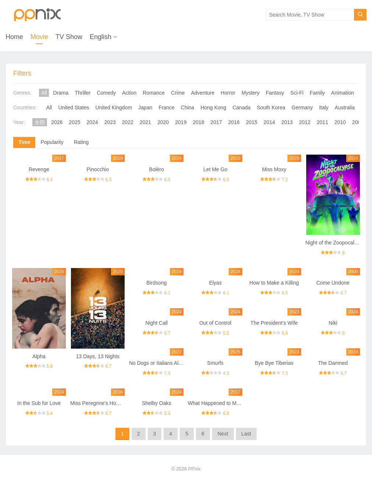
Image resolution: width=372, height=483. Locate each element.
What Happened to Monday (219, 403)
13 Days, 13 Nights (97, 356)
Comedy (106, 93)
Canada (241, 107)
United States (73, 107)
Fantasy (275, 93)
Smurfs (215, 363)
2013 (287, 122)
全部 (40, 122)
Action (129, 93)
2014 (269, 122)
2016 (234, 122)
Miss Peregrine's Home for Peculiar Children (120, 403)
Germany (302, 107)
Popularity (51, 142)
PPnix (194, 469)
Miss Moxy (274, 169)
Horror (228, 93)
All (44, 93)
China (187, 107)
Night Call (156, 323)
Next (223, 434)
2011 (322, 122)
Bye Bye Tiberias (274, 363)
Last (246, 434)
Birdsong (156, 283)
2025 (74, 122)
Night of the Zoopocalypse (335, 243)
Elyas (215, 283)
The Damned (333, 363)
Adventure (203, 93)
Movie (39, 36)
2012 (304, 122)
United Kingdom (113, 107)
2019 (180, 122)
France (166, 107)
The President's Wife (274, 323)
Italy (324, 107)
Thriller (82, 93)
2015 (251, 122)
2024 (92, 122)
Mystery (251, 93)
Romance (154, 93)
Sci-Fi (297, 93)
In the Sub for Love (39, 403)
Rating (81, 142)
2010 (340, 122)
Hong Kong (213, 107)
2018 (198, 122)
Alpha (39, 356)
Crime (178, 93)
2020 (163, 122)
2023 (110, 122)
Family (317, 93)
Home (14, 36)
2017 (216, 122)
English (100, 36)
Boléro (156, 169)
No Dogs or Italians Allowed (160, 363)
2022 (127, 122)
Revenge (39, 169)
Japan (145, 107)
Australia (345, 107)
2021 (145, 122)
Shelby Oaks (156, 403)
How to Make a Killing (274, 283)
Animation (342, 93)
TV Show (69, 36)
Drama (60, 93)
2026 (56, 122)
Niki (333, 323)
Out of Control (215, 323)
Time (24, 142)
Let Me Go (215, 169)
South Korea (271, 107)
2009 (358, 122)
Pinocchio (98, 169)
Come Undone (333, 283)
